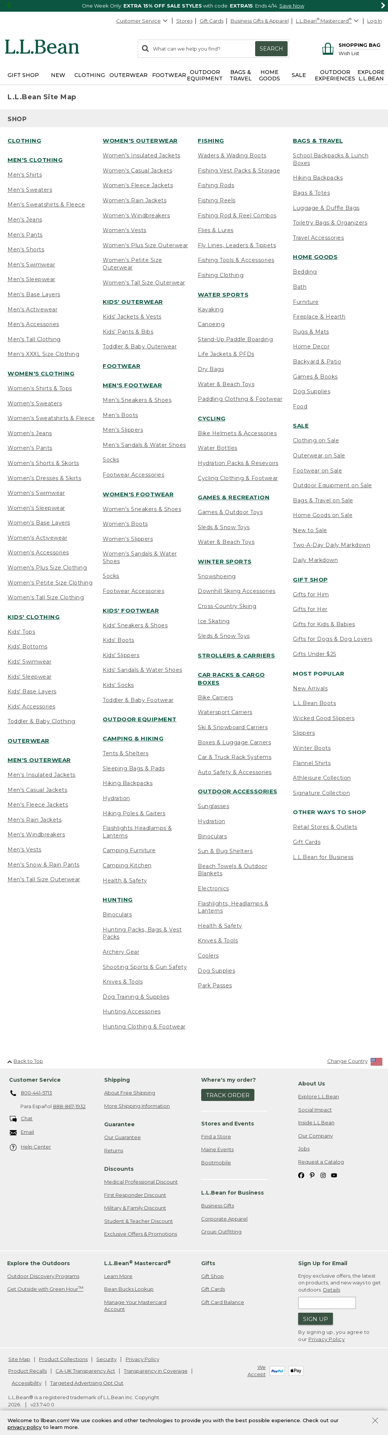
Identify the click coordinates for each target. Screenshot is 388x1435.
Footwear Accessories (133, 474)
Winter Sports (225, 561)
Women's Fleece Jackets (138, 185)
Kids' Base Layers (32, 691)
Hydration (116, 798)
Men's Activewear (32, 309)
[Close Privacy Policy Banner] (375, 1421)
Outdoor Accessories (237, 791)
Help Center (30, 1147)
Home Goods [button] (269, 75)
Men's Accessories (33, 324)
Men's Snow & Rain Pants (44, 864)
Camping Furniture (129, 850)
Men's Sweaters (30, 189)
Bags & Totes (311, 192)
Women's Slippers (128, 539)
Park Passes (215, 985)
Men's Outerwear (39, 760)
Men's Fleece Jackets (38, 804)
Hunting (118, 899)
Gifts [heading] (208, 1263)
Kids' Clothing (34, 616)
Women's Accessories (38, 552)
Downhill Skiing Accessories (237, 591)
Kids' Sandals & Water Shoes (142, 670)
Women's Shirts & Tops (40, 388)
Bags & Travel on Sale (323, 500)
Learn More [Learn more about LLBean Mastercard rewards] (118, 1276)
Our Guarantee (122, 1137)
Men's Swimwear (31, 264)
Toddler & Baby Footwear (138, 700)
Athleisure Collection (322, 777)
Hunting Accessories (132, 1011)
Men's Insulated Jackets (41, 774)
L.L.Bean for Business (323, 857)
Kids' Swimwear (29, 661)
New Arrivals (310, 688)
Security (106, 1359)
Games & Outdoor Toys (230, 512)
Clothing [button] (89, 75)
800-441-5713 (31, 1093)
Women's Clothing (41, 373)
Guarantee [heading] (119, 1124)
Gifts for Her (310, 609)
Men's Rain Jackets (35, 819)
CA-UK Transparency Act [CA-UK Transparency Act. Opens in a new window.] (85, 1371)
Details (331, 1290)
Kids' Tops (21, 631)
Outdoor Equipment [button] (205, 75)
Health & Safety (125, 880)
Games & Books (315, 376)
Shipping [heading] (117, 1079)
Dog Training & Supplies (136, 996)
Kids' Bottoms (28, 646)
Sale (301, 425)
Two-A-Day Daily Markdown (331, 545)
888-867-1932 (69, 1106)
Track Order (227, 1095)
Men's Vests (25, 849)
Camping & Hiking (133, 738)
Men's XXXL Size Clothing (43, 354)
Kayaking (210, 309)
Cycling (212, 418)
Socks (111, 459)
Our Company (315, 1136)
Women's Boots (125, 523)
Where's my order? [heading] (228, 1079)
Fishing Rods (216, 185)
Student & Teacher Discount (138, 1221)
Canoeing (211, 324)
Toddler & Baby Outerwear (140, 346)
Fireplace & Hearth (319, 316)
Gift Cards (211, 21)
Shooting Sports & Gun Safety (145, 967)
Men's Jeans (25, 219)
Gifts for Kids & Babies (324, 624)
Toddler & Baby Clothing (41, 721)
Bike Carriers (215, 697)
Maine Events (217, 1149)
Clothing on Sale (316, 440)
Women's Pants (30, 448)
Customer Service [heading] (35, 1079)
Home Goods (315, 256)
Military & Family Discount (135, 1208)
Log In (374, 21)
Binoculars (117, 914)
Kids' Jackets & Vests (132, 316)
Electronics (213, 888)
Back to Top (25, 1061)
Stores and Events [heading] (227, 1123)
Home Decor (311, 346)
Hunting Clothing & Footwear (144, 1026)
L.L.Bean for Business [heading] (232, 1192)
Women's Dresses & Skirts (44, 478)
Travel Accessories (318, 237)
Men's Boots (120, 415)
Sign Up (315, 1319)
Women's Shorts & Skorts (43, 463)
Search (271, 48)
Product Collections (63, 1359)
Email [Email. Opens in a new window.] (22, 1132)
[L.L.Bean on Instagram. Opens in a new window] (323, 1174)
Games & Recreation (233, 497)
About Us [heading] (311, 1083)
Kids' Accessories (31, 706)
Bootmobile (216, 1162)
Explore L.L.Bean (318, 1096)
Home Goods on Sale (323, 515)
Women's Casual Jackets (137, 170)
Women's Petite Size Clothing (50, 582)
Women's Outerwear (140, 140)
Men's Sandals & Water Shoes (144, 445)
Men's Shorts (26, 249)
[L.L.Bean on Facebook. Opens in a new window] (301, 1174)
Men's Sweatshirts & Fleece (46, 204)
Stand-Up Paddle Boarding (235, 339)
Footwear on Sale (317, 470)
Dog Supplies (216, 970)
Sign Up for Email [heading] (322, 1263)
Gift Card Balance (222, 1302)
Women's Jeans (30, 433)
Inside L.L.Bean (316, 1122)
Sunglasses (213, 806)
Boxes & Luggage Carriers (234, 742)
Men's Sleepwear (31, 279)
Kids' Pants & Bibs (128, 331)
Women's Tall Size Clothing (46, 597)
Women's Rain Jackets (134, 200)
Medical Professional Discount (141, 1182)
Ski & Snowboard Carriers (233, 727)
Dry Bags (211, 369)
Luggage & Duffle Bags (326, 208)
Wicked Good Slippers (323, 718)
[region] (194, 6)
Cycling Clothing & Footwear (238, 478)
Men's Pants (25, 234)
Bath (299, 286)
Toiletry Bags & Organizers (330, 222)
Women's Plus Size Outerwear (145, 245)
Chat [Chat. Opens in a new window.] (21, 1118)
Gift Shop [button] (23, 75)
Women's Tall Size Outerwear (144, 282)
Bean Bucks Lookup (129, 1289)
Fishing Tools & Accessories (236, 260)
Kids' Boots (118, 640)
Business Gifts (217, 1206)
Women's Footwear (138, 494)
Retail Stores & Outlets (325, 827)
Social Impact (315, 1110)
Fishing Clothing (220, 275)
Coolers (208, 955)
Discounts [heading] (119, 1169)
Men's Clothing (35, 159)
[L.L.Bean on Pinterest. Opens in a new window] (312, 1174)
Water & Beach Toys (226, 384)
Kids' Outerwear (133, 301)
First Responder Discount (135, 1195)
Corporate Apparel (224, 1219)
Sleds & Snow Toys (224, 527)
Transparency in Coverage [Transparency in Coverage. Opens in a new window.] (156, 1371)
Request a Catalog (321, 1162)
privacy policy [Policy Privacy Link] (25, 1427)
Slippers (304, 733)
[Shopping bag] (350, 44)
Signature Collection (321, 793)
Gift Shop (310, 579)
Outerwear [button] (128, 75)
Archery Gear (121, 951)
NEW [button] (58, 75)
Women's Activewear (37, 537)
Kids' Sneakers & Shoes (135, 625)
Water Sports (223, 294)
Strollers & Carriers (236, 655)
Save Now (291, 6)
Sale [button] (299, 75)
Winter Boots (312, 748)
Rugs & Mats (311, 331)
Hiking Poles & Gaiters (134, 813)
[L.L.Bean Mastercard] (328, 21)
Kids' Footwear (131, 610)
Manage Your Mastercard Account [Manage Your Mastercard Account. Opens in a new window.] (135, 1305)
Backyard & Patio (317, 361)
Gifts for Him (311, 594)
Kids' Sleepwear (30, 676)
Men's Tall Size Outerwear (44, 879)
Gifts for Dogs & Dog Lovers (333, 639)
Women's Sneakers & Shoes (142, 509)
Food (300, 406)
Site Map (19, 1359)
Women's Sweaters (35, 403)
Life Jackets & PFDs (226, 354)
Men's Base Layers (34, 294)
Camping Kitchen (127, 865)
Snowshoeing (217, 576)
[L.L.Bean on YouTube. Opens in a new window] (334, 1174)
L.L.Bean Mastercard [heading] (137, 1263)
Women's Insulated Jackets (141, 155)
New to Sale (310, 530)
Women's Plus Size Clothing (47, 567)
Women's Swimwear (36, 493)
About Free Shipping (129, 1093)
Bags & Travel (318, 140)
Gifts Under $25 (314, 654)
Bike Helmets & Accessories (237, 433)
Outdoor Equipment (140, 719)
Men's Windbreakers (36, 834)
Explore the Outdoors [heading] (38, 1263)
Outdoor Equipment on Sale (332, 485)
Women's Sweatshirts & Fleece (51, 418)
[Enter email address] (327, 1303)
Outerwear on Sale (319, 455)
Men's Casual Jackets (37, 790)
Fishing (211, 140)
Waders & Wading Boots (232, 155)
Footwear (121, 366)
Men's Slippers (123, 429)
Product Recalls (27, 1371)
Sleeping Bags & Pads (134, 768)
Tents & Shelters (125, 753)
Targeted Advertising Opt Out (86, 1383)
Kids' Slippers (121, 655)
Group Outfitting (221, 1232)
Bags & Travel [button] (240, 75)
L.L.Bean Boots (314, 703)
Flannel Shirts (312, 763)
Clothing (24, 140)
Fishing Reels (217, 200)
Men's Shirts (25, 174)
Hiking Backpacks (127, 783)
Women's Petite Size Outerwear (132, 264)
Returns (113, 1150)
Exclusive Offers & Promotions (140, 1234)
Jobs (303, 1149)
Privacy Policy (326, 1339)
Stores (184, 21)
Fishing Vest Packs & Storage (239, 170)
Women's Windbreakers (136, 215)
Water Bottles (217, 448)
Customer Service (142, 21)
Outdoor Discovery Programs (43, 1276)
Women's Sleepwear (36, 508)
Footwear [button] (169, 75)
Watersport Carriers (225, 712)
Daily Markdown (315, 560)
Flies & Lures (216, 230)
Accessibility (27, 1383)
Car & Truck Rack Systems (234, 757)
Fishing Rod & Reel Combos (237, 215)
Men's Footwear (132, 385)
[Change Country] (355, 1062)
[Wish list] (359, 53)
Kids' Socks (118, 685)
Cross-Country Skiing (227, 606)
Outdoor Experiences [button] (335, 75)
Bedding (305, 271)
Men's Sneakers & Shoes (137, 400)
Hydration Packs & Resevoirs (238, 463)
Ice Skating (214, 621)
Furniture (306, 302)
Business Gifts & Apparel (260, 21)
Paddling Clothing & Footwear (240, 399)
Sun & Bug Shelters (225, 851)
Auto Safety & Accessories (235, 772)
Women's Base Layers (39, 522)
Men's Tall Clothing (34, 339)
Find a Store (216, 1136)
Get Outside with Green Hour (45, 1289)
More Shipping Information (137, 1106)
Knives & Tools (123, 981)
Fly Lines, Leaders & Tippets (237, 245)
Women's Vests (124, 230)
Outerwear (28, 740)
